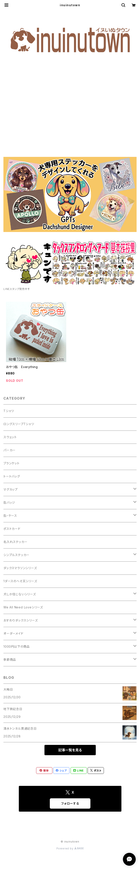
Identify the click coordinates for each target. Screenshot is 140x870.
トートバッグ (11, 476)
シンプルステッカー (16, 555)
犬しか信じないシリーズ (19, 594)
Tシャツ (8, 411)
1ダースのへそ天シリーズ (20, 581)
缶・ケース (10, 515)
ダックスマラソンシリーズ (20, 568)
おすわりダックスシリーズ (20, 620)
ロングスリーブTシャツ (18, 424)
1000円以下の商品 (16, 646)
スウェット (10, 437)
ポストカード (12, 528)
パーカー (9, 450)
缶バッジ (9, 502)
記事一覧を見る (70, 750)
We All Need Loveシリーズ (23, 607)
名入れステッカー (15, 542)
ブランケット (11, 463)
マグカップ (10, 489)
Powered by (70, 848)
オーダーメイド (13, 633)
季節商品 (9, 659)
